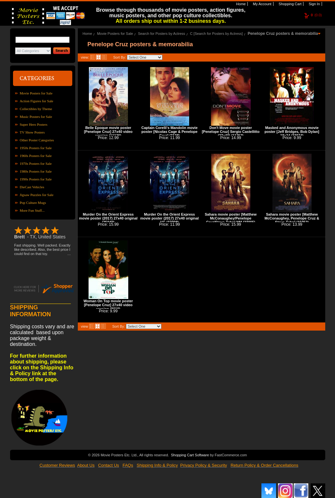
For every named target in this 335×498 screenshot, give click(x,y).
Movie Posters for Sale (36, 93)
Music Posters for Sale (36, 117)
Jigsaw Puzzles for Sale (37, 195)
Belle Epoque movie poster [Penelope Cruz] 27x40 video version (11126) (108, 131)
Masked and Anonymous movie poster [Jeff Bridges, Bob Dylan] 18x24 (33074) (291, 131)
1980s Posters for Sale (36, 171)
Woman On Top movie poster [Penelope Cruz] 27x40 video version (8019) (108, 305)
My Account (262, 4)
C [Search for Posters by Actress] (216, 34)
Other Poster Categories (37, 140)
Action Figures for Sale (36, 101)
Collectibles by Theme (36, 109)
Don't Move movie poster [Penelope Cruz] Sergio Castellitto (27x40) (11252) (230, 131)
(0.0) (316, 15)
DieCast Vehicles (32, 187)
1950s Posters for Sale (36, 148)
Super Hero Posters (34, 124)
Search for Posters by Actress (161, 34)
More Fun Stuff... (32, 210)
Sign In (314, 4)
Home (240, 4)
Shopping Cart (289, 4)
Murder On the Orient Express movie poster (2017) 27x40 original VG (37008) (169, 218)
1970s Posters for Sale (36, 163)
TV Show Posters (32, 132)
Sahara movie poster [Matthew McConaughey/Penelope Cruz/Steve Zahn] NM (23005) (231, 218)
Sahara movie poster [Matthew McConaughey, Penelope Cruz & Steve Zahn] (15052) (292, 218)
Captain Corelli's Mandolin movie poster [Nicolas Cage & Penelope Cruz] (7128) (169, 131)
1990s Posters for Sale (36, 179)
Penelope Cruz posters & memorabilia (283, 33)
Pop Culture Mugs (33, 203)
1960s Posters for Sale (36, 156)
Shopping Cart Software (190, 454)
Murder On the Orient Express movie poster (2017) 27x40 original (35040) (108, 218)
